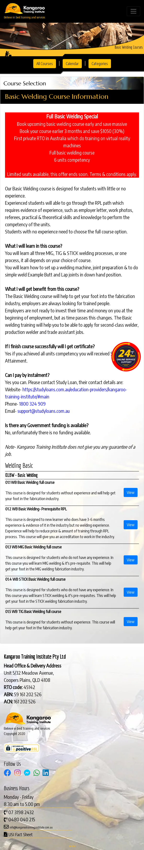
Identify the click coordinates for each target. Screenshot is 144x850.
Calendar (72, 63)
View (130, 492)
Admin (72, 846)
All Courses (44, 63)
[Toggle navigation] (133, 11)
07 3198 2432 (21, 812)
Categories (100, 63)
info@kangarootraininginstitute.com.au (31, 827)
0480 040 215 (21, 819)
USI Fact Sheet (20, 834)
